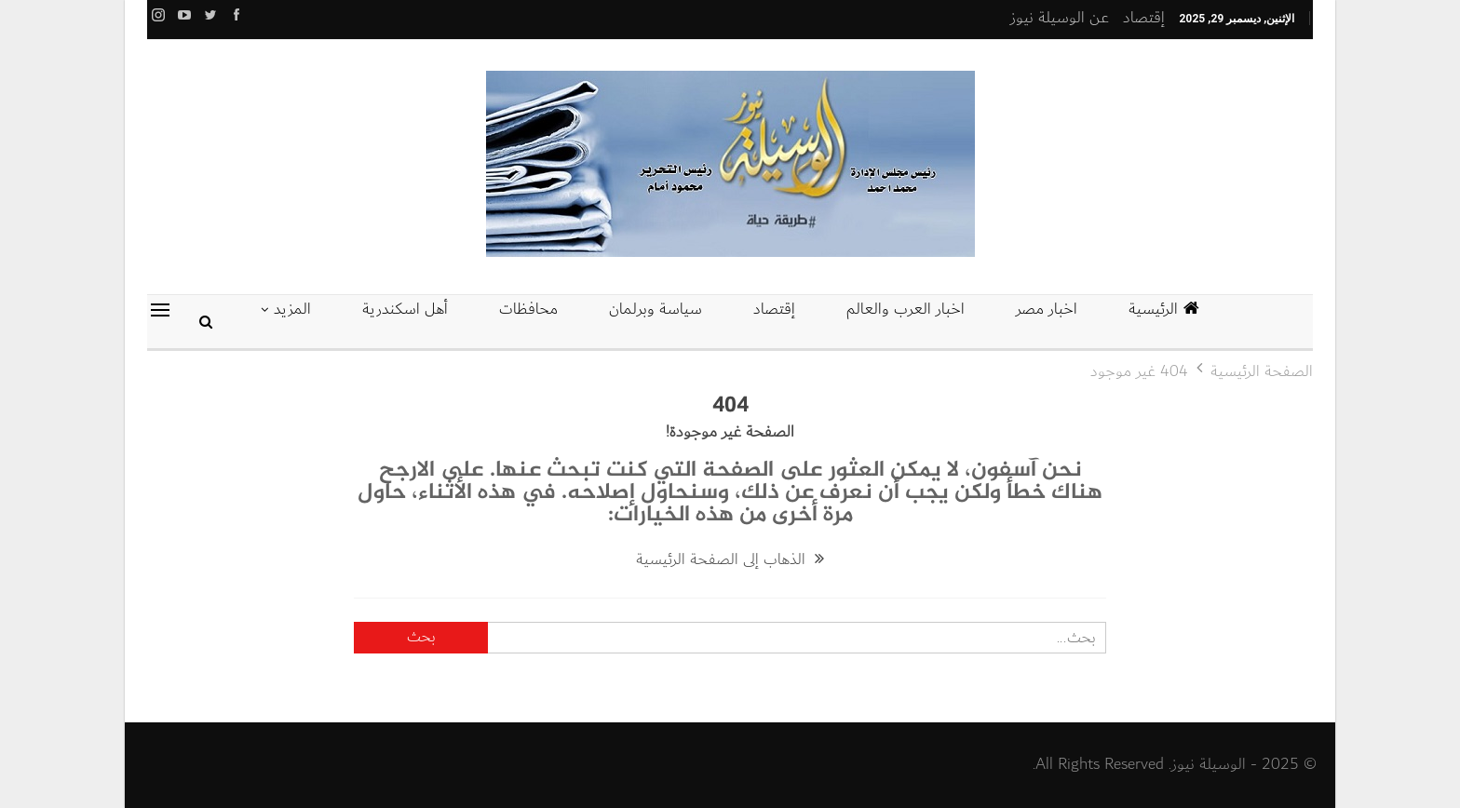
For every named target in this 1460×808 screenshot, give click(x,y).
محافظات (528, 309)
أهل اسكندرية (405, 309)
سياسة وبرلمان (655, 309)
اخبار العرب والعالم (905, 309)
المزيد (292, 309)
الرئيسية (1164, 309)
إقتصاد (1144, 18)
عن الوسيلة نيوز (1059, 18)
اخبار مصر (1046, 309)
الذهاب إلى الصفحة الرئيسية (730, 559)
